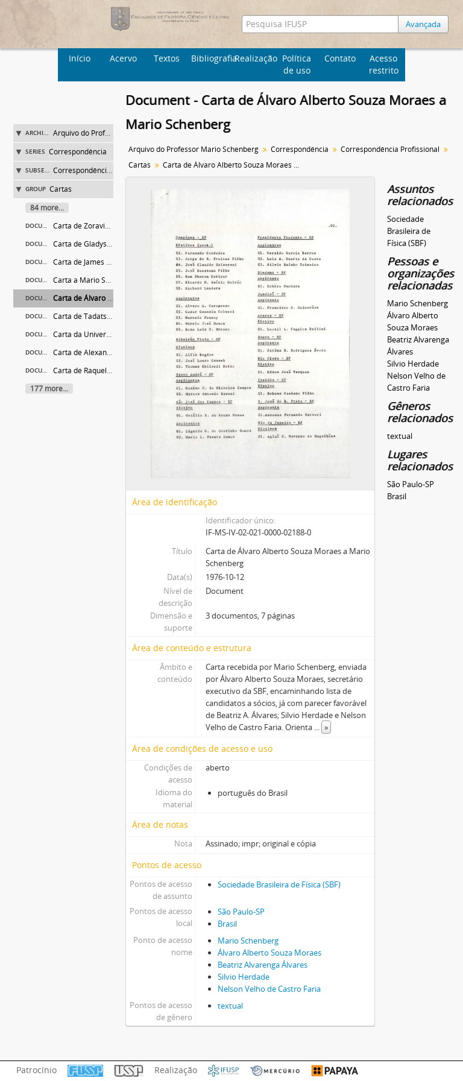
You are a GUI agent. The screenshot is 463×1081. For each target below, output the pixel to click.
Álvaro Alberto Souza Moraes (269, 952)
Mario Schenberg (248, 940)
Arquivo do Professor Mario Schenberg (193, 149)
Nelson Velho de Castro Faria (269, 988)
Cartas (60, 189)
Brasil (227, 923)
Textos (167, 58)
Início (79, 58)
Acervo (123, 58)
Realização (255, 58)
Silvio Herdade (243, 976)
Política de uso (296, 64)
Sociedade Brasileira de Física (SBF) (279, 884)
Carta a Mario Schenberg (95, 280)
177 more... (49, 388)
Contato (340, 58)
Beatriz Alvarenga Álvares (262, 964)
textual (230, 1005)
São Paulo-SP (241, 911)
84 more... (47, 208)
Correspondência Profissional (102, 170)
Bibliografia (211, 58)
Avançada (423, 24)
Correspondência (78, 152)
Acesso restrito (383, 64)
